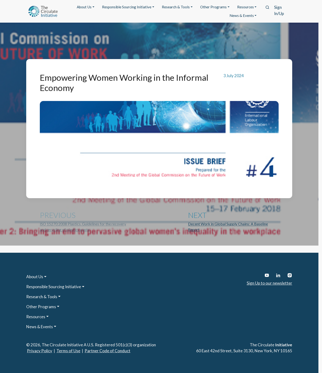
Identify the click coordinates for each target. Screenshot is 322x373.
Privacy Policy (39, 350)
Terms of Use (68, 350)
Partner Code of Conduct (107, 350)
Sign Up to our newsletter (269, 283)
